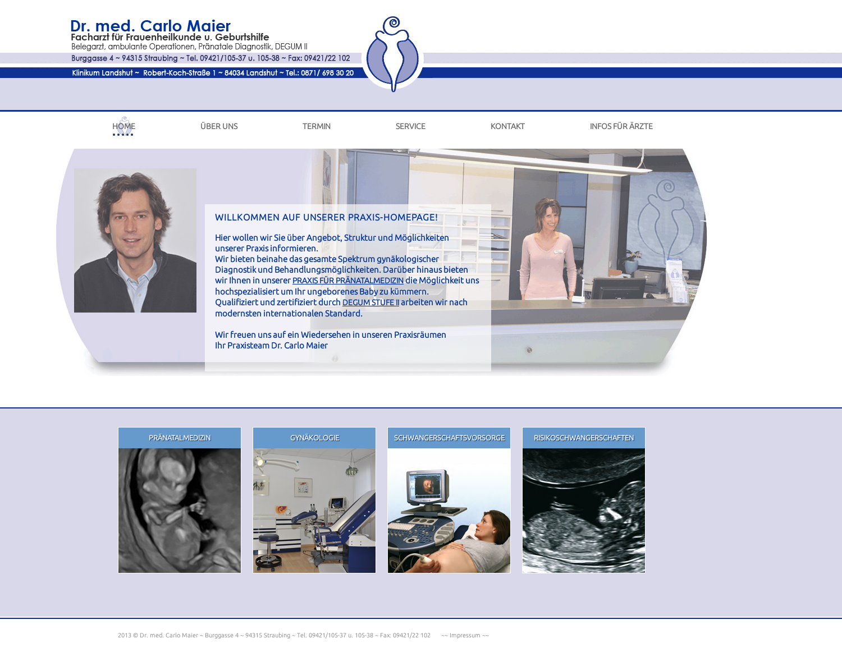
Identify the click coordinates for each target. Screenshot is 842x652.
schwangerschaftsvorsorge (449, 438)
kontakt (508, 126)
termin (317, 126)
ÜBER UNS (218, 126)
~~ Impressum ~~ (464, 635)
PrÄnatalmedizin (179, 438)
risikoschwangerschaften (584, 438)
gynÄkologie (314, 438)
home (123, 126)
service (410, 126)
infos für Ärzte (621, 126)
